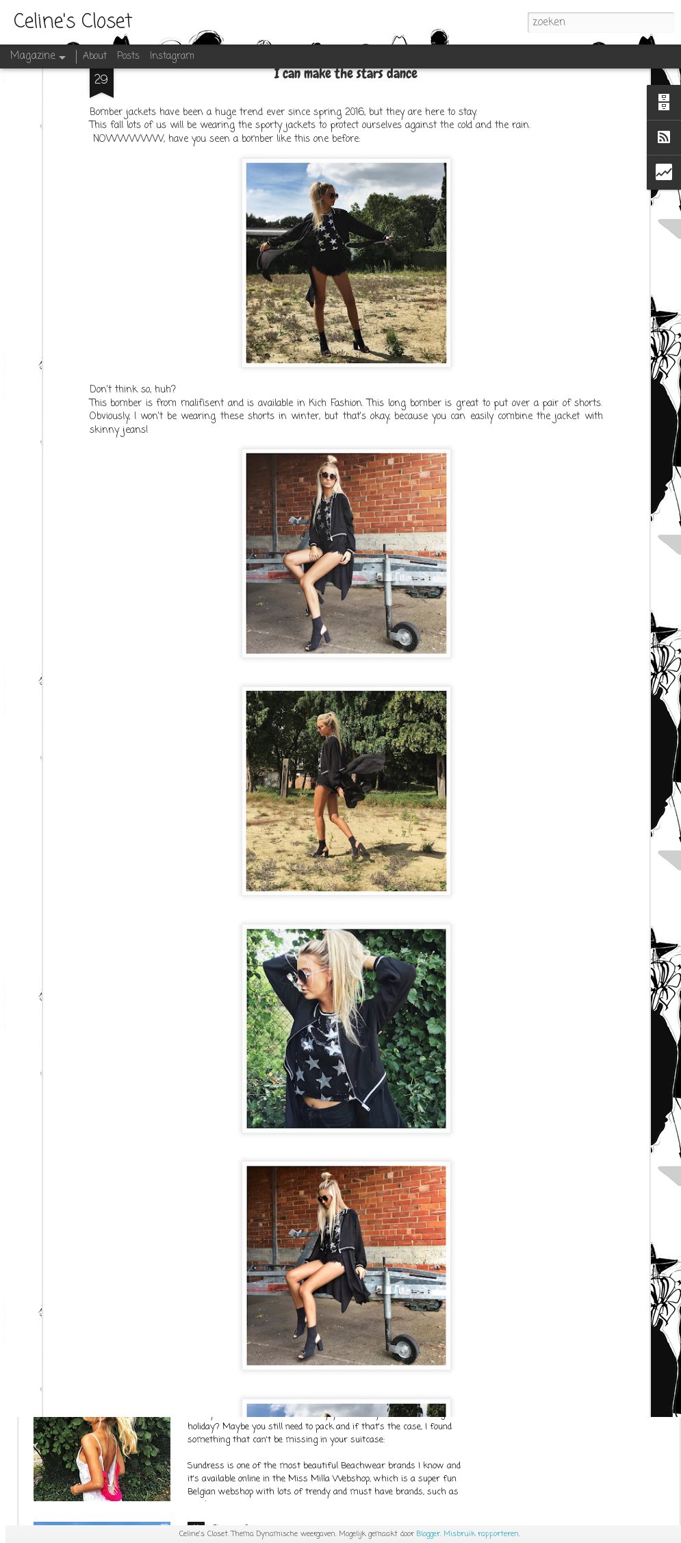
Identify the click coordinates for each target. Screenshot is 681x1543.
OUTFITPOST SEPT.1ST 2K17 (263, 1214)
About (95, 56)
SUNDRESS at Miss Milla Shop (272, 1371)
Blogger (428, 1534)
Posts (128, 56)
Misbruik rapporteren (481, 1534)
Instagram (172, 56)
